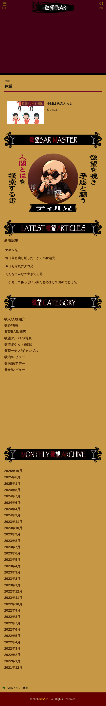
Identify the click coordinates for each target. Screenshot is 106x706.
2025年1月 (12, 484)
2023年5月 (12, 560)
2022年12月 (13, 591)
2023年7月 (12, 547)
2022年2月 (12, 655)
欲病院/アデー (14, 363)
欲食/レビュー (14, 370)
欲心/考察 (11, 325)
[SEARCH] (101, 5)
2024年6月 (12, 503)
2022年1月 (12, 661)
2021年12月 (13, 668)
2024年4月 (12, 509)
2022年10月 (13, 604)
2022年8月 (12, 617)
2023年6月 (12, 553)
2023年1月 (12, 585)
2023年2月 (12, 579)
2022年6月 (12, 629)
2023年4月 (12, 566)
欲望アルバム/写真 (18, 338)
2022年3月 (12, 648)
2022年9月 (12, 610)
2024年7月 (12, 496)
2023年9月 (12, 534)
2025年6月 (12, 477)
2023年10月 (13, 528)
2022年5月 (12, 636)
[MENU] (4, 5)
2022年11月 (13, 598)
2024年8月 (12, 490)
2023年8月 (12, 541)
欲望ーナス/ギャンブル (21, 351)
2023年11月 (13, 522)
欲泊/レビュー (14, 357)
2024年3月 (12, 515)
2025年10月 (13, 471)
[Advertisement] (53, 45)
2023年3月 (12, 572)
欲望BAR (44, 699)
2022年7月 (12, 623)
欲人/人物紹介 (14, 319)
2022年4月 (12, 642)
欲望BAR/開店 (15, 332)
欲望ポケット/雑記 (18, 344)
